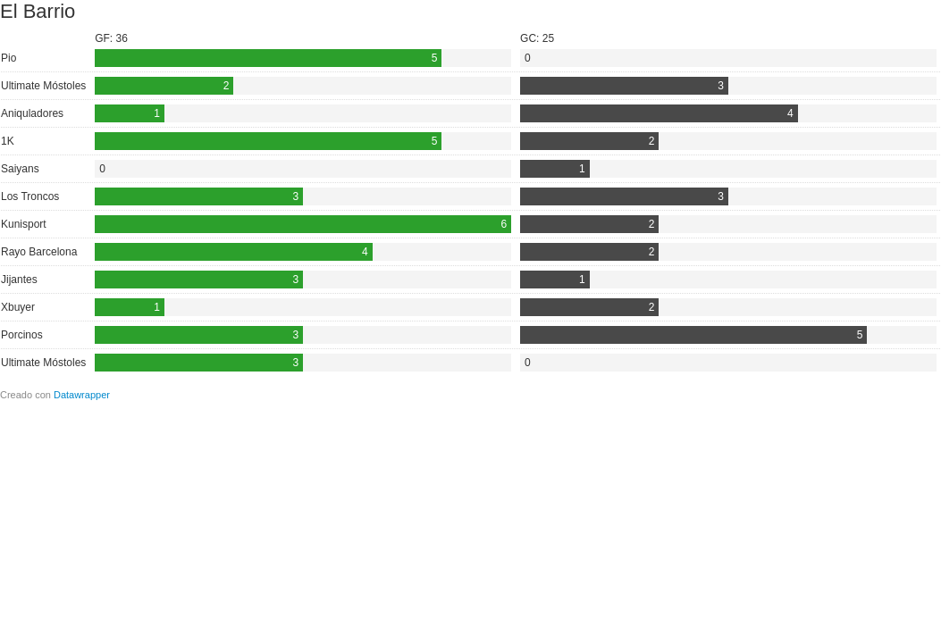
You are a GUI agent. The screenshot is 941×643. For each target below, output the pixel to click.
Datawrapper (82, 394)
